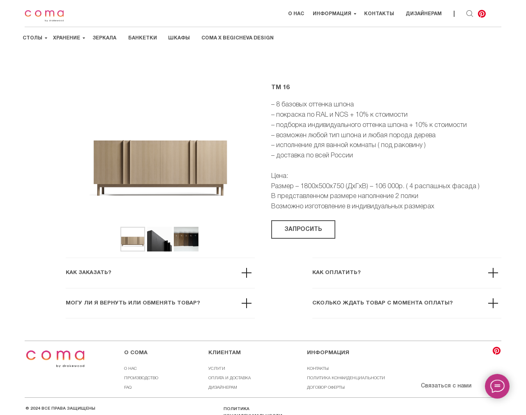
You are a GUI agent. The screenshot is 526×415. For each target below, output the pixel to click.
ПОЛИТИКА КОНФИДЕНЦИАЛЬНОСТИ (346, 378)
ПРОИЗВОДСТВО (141, 378)
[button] (303, 229)
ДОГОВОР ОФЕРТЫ (326, 388)
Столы (32, 38)
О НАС (296, 14)
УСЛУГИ (216, 369)
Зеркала (104, 38)
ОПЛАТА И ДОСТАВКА (229, 378)
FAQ (128, 388)
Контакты (379, 14)
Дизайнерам (424, 14)
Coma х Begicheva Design (237, 38)
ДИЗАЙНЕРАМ (222, 388)
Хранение (66, 38)
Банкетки (142, 38)
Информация (332, 14)
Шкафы (179, 38)
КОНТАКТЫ (318, 369)
